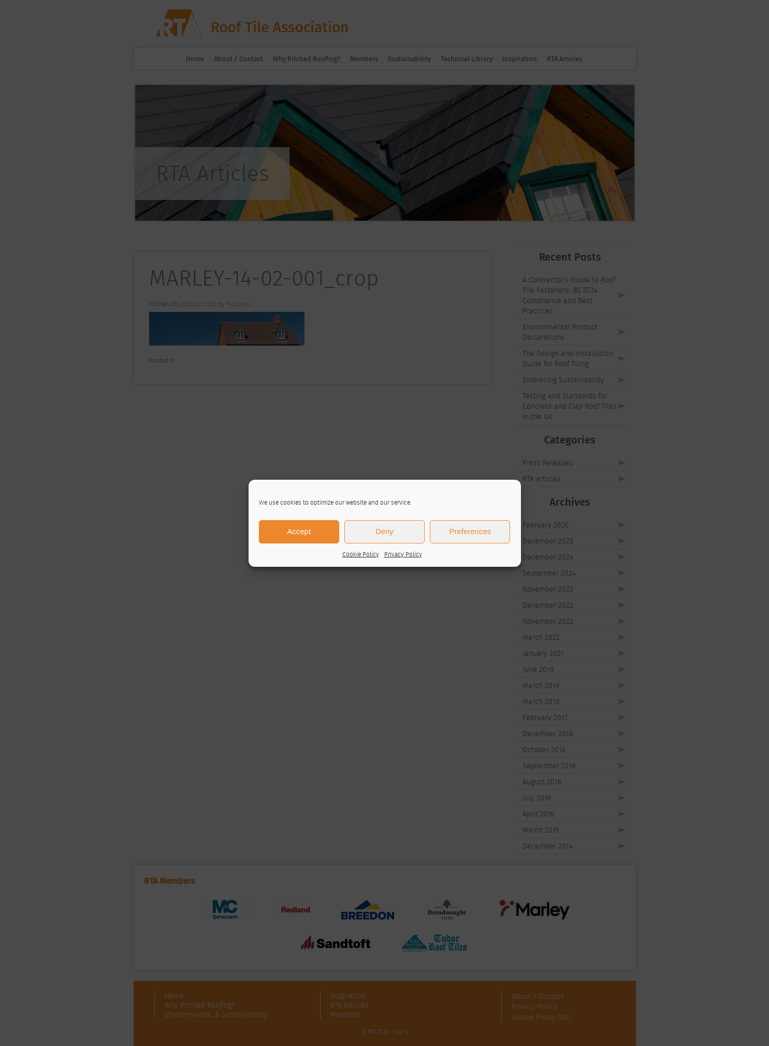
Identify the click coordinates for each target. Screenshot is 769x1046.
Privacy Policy (403, 554)
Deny (384, 531)
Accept (299, 531)
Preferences (470, 531)
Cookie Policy (360, 554)
